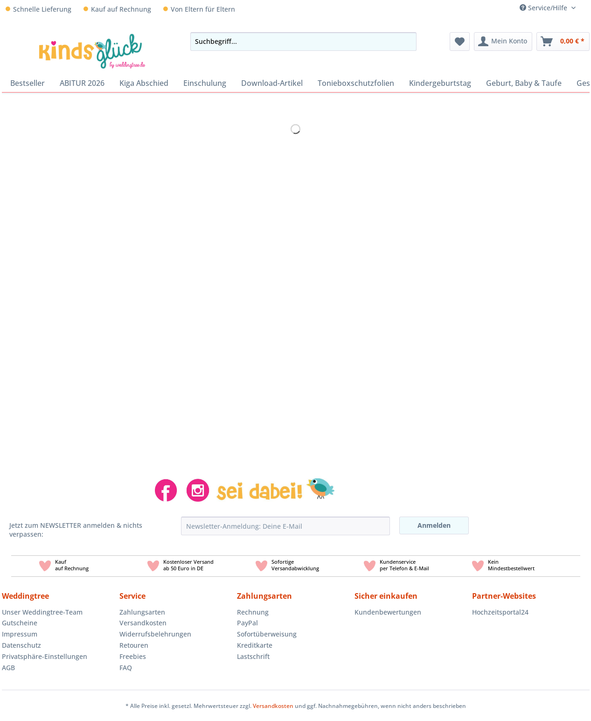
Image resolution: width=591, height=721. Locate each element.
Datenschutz (21, 645)
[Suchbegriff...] (303, 41)
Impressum (19, 634)
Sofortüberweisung (267, 634)
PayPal (247, 622)
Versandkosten (143, 622)
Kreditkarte (254, 645)
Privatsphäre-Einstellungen (44, 656)
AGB (8, 667)
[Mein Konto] (503, 41)
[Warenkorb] (563, 41)
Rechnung (253, 612)
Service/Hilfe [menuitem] (544, 7)
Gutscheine (19, 622)
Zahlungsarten (142, 612)
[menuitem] (586, 8)
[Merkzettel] (460, 41)
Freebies (132, 656)
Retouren (133, 645)
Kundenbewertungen (388, 612)
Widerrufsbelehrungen (155, 634)
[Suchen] (407, 41)
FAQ (125, 667)
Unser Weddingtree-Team (42, 612)
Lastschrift (253, 656)
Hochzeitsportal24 (500, 612)
